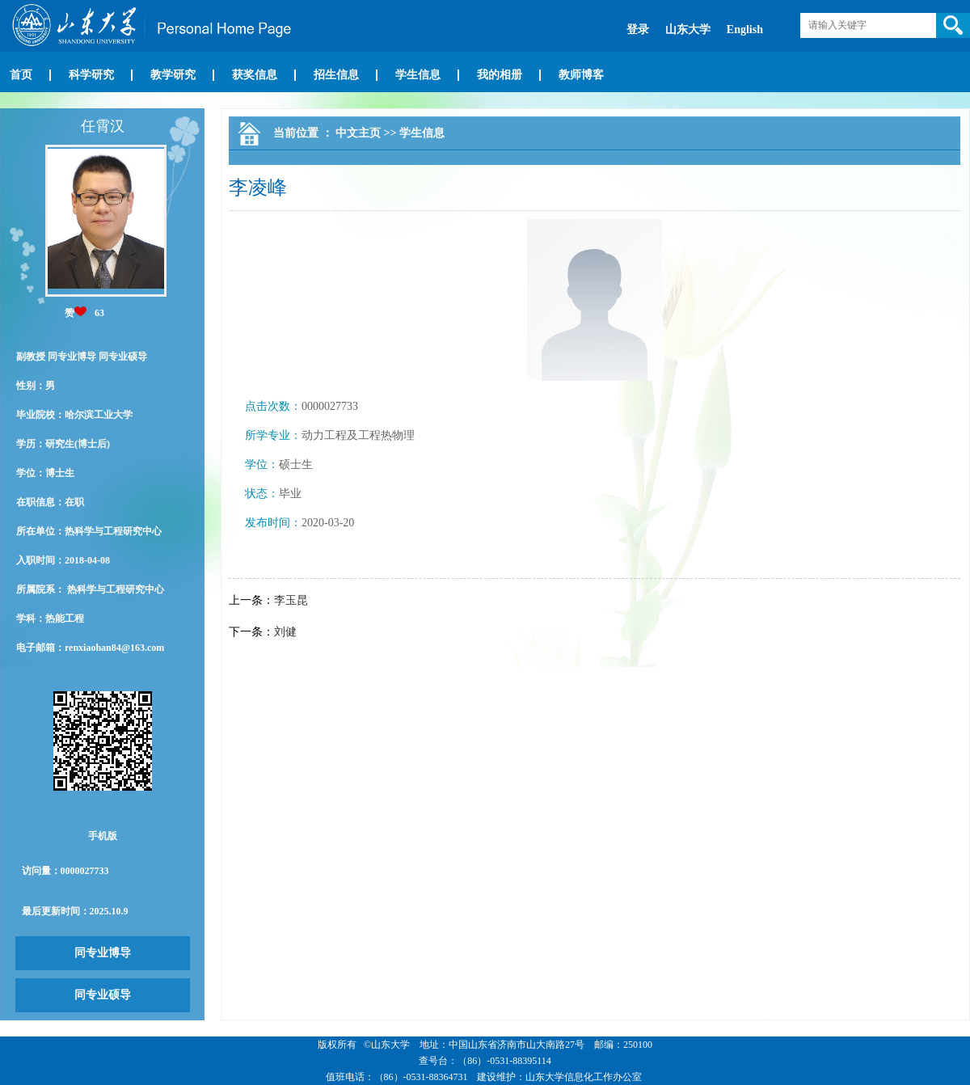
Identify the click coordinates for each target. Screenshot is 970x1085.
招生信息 (336, 75)
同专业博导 (102, 953)
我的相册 (499, 75)
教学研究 (173, 75)
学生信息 (418, 75)
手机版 (102, 836)
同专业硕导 (102, 995)
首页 (21, 75)
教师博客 (581, 75)
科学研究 (91, 75)
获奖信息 (254, 75)
